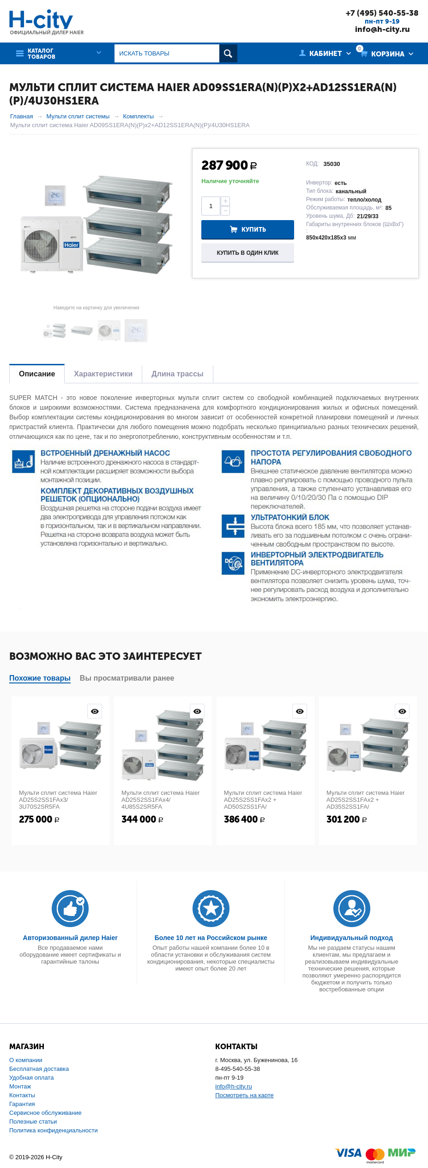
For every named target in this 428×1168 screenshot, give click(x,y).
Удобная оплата (31, 1077)
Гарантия (22, 1103)
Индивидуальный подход (351, 937)
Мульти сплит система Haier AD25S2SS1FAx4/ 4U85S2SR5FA (160, 799)
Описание (37, 374)
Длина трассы (177, 374)
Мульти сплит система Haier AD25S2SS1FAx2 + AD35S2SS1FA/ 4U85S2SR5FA (365, 803)
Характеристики (103, 374)
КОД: (312, 163)
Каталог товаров (41, 54)
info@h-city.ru (382, 29)
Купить (253, 229)
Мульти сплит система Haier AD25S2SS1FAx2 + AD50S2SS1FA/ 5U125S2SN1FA (263, 803)
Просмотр (94, 711)
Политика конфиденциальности (53, 1130)
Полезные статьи (33, 1121)
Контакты (22, 1095)
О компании (25, 1060)
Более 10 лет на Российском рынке (211, 937)
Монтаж (20, 1086)
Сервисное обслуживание (45, 1112)
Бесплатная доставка (39, 1068)
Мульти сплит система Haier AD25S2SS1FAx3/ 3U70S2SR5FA (58, 799)
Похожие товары (40, 678)
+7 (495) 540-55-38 (382, 13)
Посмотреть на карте (244, 1095)
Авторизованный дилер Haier (70, 937)
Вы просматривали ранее (127, 678)
